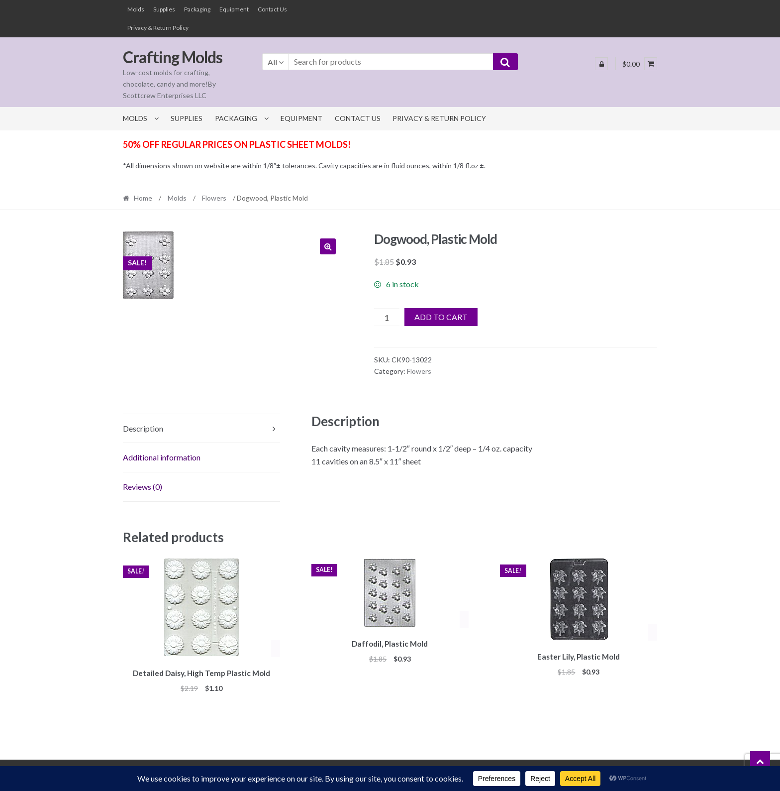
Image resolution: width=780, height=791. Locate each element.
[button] (328, 246)
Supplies (164, 9)
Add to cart (441, 317)
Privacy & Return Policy (158, 27)
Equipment (234, 9)
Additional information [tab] (161, 457)
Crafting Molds (172, 57)
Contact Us (272, 9)
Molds (135, 9)
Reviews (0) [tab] (142, 486)
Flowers (214, 198)
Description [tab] (143, 428)
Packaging (197, 9)
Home (143, 198)
